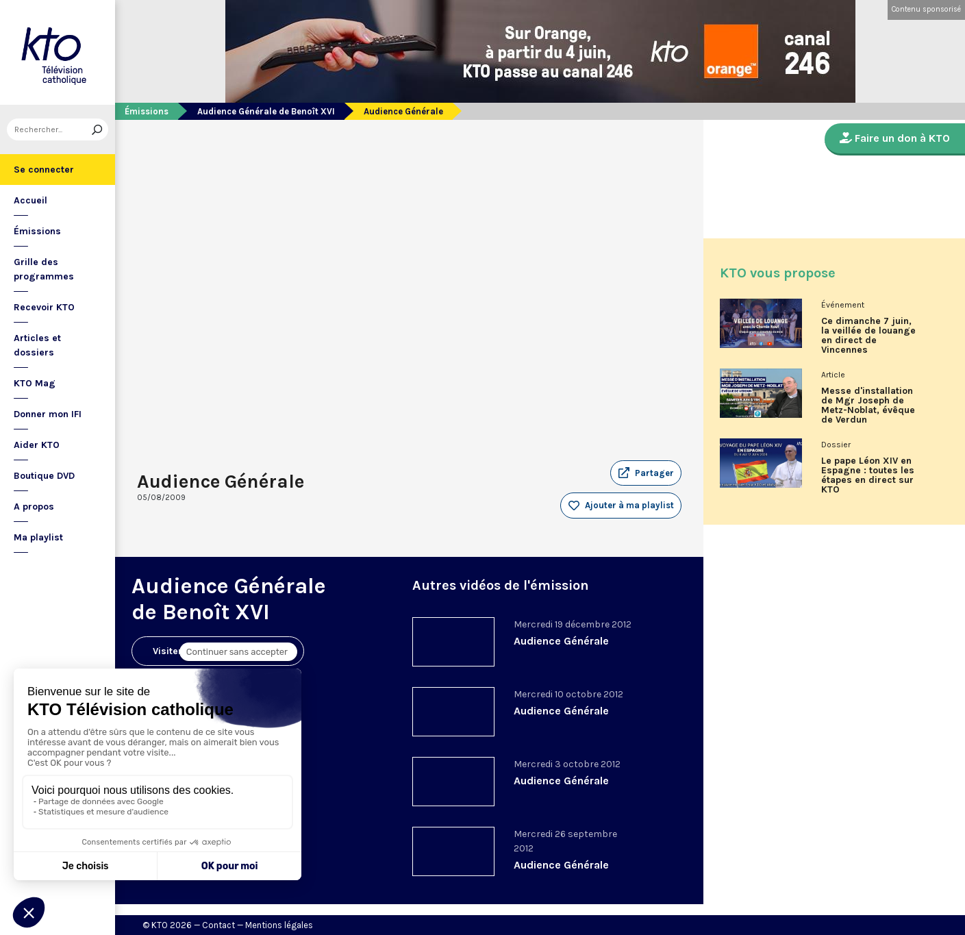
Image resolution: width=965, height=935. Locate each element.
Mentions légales (279, 925)
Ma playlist (38, 537)
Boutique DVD (44, 476)
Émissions (37, 231)
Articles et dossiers (37, 345)
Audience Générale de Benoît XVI (266, 111)
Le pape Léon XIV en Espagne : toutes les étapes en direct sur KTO (867, 475)
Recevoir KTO (44, 307)
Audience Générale (561, 640)
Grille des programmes (44, 269)
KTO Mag (34, 383)
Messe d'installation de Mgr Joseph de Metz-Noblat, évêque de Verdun (868, 405)
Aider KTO (37, 445)
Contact (218, 925)
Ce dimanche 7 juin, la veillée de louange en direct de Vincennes (868, 335)
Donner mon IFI (48, 414)
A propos (34, 506)
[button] (645, 473)
